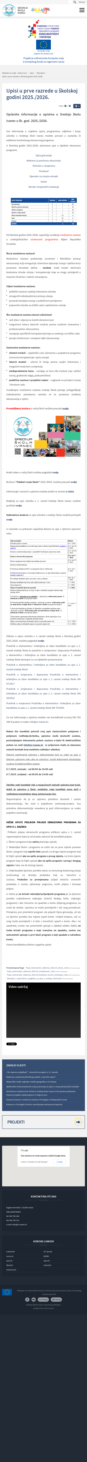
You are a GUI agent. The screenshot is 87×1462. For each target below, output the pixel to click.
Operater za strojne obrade (43, 176)
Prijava (82, 2)
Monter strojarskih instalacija (43, 186)
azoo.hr (47, 1260)
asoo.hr (9, 1260)
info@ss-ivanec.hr (39, 721)
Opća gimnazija (43, 155)
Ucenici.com (11, 1269)
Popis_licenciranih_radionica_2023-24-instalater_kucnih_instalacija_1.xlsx (37, 975)
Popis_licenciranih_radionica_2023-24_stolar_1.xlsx (47, 968)
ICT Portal (43, 1299)
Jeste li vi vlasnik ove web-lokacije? (34, 1162)
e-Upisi (70, 491)
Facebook (27, 1299)
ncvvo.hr (10, 1256)
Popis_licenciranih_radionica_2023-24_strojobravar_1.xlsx (31, 971)
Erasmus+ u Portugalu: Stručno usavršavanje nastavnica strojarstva (34, 1104)
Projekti (43, 1122)
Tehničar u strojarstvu (43, 165)
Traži (74, 2)
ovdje (55, 472)
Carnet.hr (47, 1265)
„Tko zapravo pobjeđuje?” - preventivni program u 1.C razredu (32, 1072)
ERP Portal (56, 1299)
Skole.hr (9, 1265)
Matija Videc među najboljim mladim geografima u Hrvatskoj (31, 1081)
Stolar (43, 181)
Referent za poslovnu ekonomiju (43, 160)
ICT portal (48, 1251)
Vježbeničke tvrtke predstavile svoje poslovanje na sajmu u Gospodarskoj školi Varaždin (42, 1086)
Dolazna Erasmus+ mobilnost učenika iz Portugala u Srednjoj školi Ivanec (36, 1099)
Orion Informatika (46, 1308)
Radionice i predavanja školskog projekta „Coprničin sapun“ (31, 1077)
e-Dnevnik (10, 1251)
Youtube (33, 1299)
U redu (59, 1162)
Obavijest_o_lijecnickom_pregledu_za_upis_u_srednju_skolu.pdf (34, 978)
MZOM (46, 1256)
